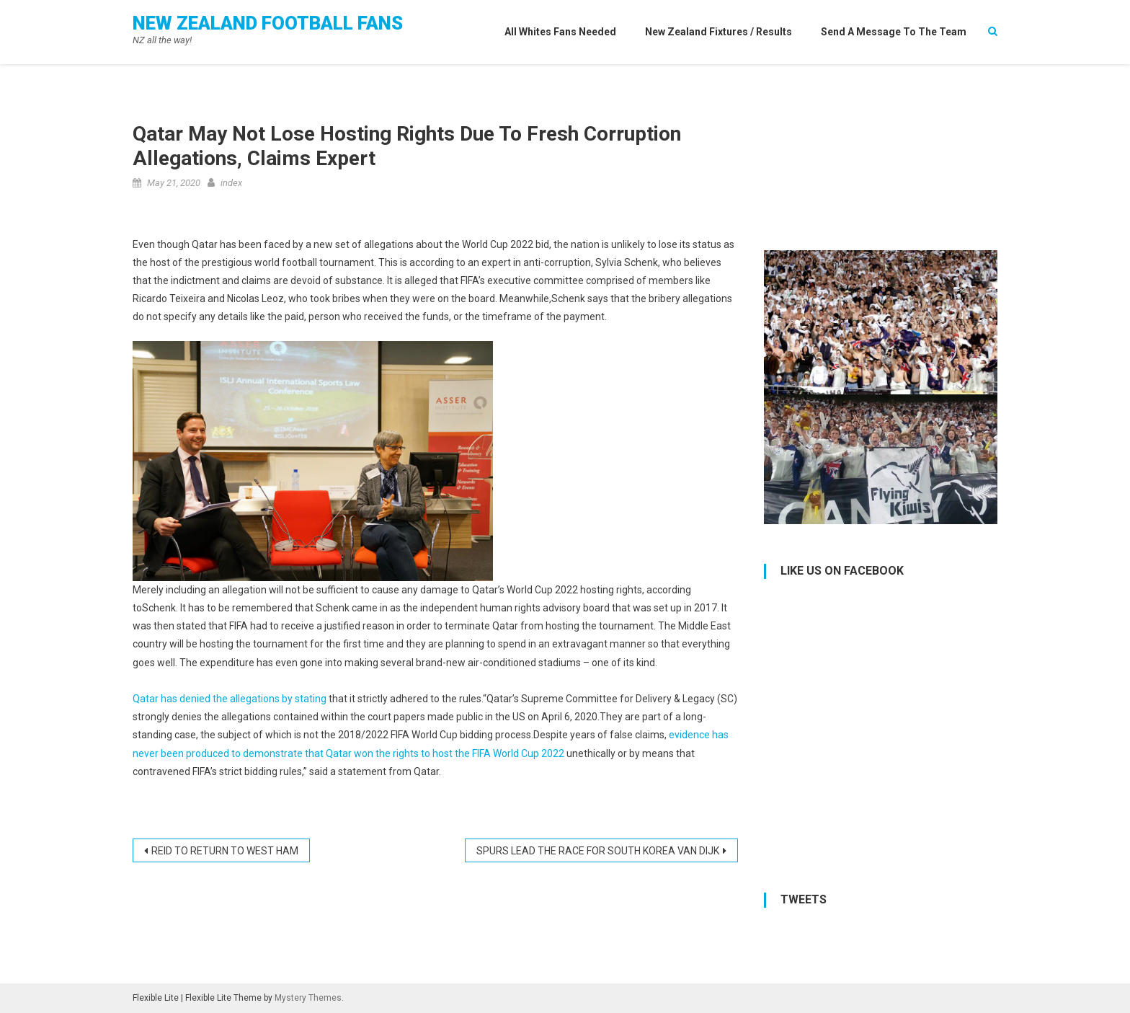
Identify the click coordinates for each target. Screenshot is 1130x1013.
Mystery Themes (308, 998)
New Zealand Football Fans (268, 23)
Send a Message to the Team (893, 31)
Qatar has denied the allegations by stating (229, 698)
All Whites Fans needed (560, 31)
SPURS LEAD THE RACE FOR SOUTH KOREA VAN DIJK (597, 851)
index (231, 182)
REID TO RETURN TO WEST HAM (224, 851)
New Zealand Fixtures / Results (718, 31)
